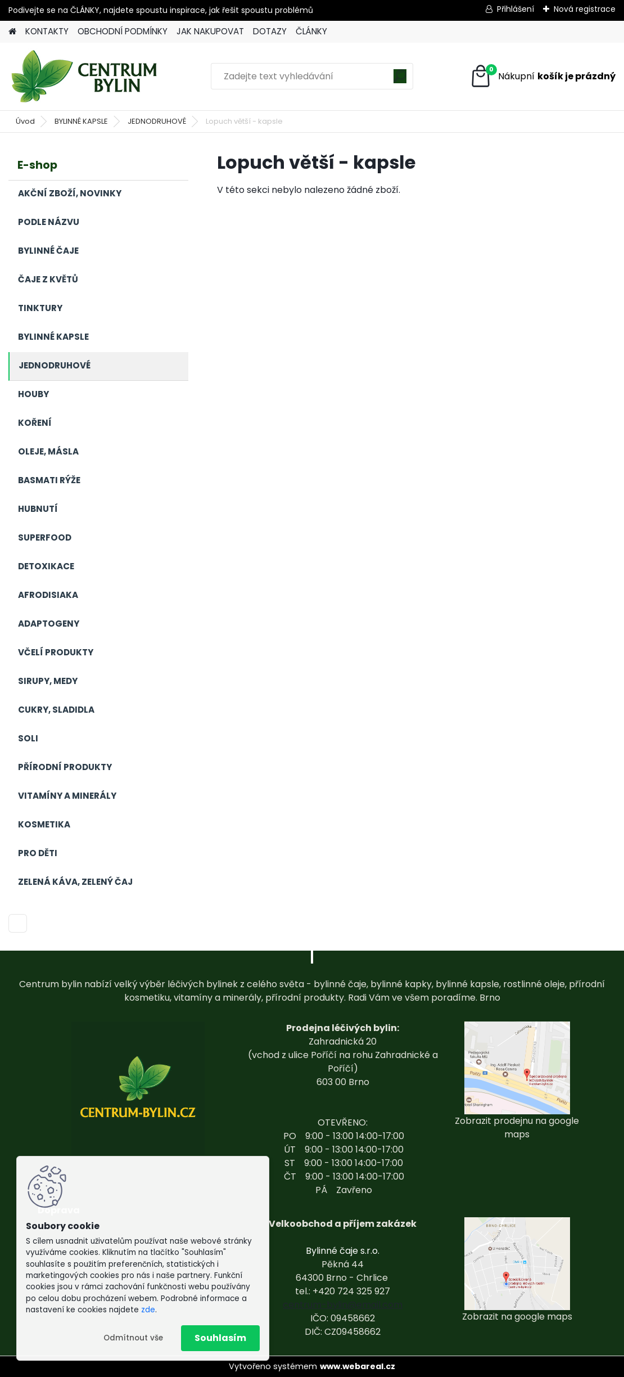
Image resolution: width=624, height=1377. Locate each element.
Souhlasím (220, 1337)
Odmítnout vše (133, 1338)
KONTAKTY (47, 31)
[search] (400, 80)
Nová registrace (585, 9)
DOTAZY (270, 31)
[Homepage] (12, 32)
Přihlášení (515, 9)
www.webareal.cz (357, 1366)
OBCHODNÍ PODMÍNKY (123, 31)
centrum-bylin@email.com (343, 1304)
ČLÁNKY (311, 31)
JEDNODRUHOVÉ (157, 121)
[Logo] (85, 76)
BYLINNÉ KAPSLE (81, 121)
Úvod (25, 121)
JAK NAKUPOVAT (210, 31)
